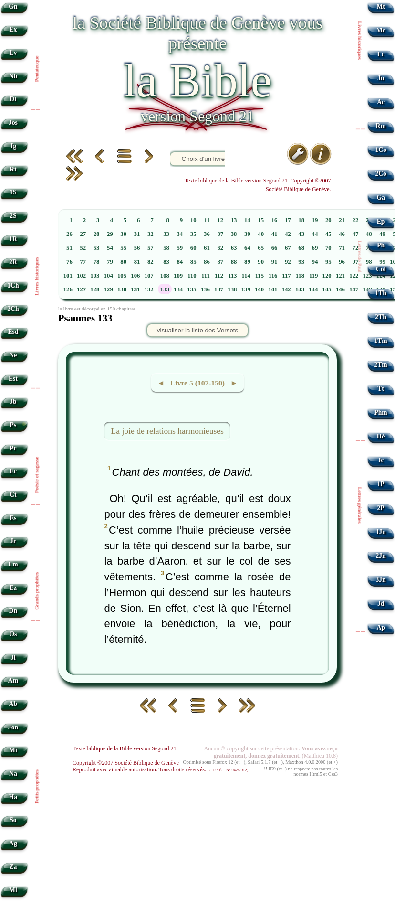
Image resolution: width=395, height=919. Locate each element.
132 (149, 289)
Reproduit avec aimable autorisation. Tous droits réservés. (160, 769)
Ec (13, 471)
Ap (380, 627)
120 (327, 275)
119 (313, 275)
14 (247, 220)
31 (137, 234)
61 (207, 248)
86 (207, 261)
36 (207, 234)
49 (382, 234)
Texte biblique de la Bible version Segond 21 (125, 748)
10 (193, 220)
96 (342, 261)
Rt (13, 169)
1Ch (13, 285)
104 (108, 275)
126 (68, 289)
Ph (381, 245)
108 (164, 275)
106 (135, 275)
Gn (13, 6)
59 (180, 248)
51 (69, 248)
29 (110, 234)
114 (245, 275)
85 (193, 261)
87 (220, 261)
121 (340, 275)
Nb (13, 76)
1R (13, 239)
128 (94, 289)
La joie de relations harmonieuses (167, 431)
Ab (13, 703)
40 (261, 234)
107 (149, 275)
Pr (13, 448)
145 (327, 289)
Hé (381, 436)
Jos (13, 122)
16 (274, 220)
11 (207, 220)
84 (180, 261)
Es (13, 518)
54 (110, 248)
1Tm (380, 340)
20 (328, 220)
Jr (13, 541)
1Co (380, 149)
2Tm (380, 364)
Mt (380, 6)
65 (261, 248)
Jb (13, 401)
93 (301, 261)
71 (342, 248)
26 (69, 234)
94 (315, 261)
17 (288, 220)
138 (232, 289)
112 (219, 275)
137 (218, 289)
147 (353, 289)
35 (193, 234)
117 (286, 275)
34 (180, 234)
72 (356, 248)
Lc (381, 54)
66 (274, 248)
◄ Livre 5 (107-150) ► (197, 383)
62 (220, 248)
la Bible (197, 80)
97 (356, 261)
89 (247, 261)
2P (381, 508)
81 (137, 261)
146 (340, 289)
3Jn (381, 579)
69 (315, 248)
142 (286, 289)
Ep (381, 221)
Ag (13, 843)
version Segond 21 (197, 116)
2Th (380, 317)
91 (274, 261)
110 (192, 275)
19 (315, 220)
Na (13, 773)
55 (123, 248)
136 (205, 289)
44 (315, 234)
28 (97, 234)
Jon (13, 727)
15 (261, 220)
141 (272, 289)
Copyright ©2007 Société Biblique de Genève (126, 762)
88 (234, 261)
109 (178, 275)
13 (234, 220)
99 (382, 261)
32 (150, 234)
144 (313, 289)
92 (288, 261)
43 (301, 234)
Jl (13, 657)
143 (299, 289)
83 (166, 261)
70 (328, 248)
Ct (13, 494)
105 (121, 275)
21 (342, 220)
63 (234, 248)
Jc (381, 460)
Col (380, 269)
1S (13, 192)
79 (110, 261)
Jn (380, 78)
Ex (13, 29)
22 (356, 220)
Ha (13, 797)
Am (13, 680)
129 (108, 289)
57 (150, 248)
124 (380, 275)
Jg (13, 146)
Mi (13, 750)
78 (97, 261)
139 (245, 289)
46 (342, 234)
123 (367, 275)
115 (259, 275)
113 (232, 275)
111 (205, 275)
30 (123, 234)
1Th (380, 293)
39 (247, 234)
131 (135, 289)
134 (178, 289)
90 (261, 261)
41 (274, 234)
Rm (381, 125)
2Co (380, 173)
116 (273, 275)
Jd (380, 603)
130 (121, 289)
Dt (13, 99)
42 (288, 234)
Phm (380, 412)
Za (13, 866)
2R (13, 262)
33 (166, 234)
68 (301, 248)
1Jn (381, 531)
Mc (380, 30)
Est (13, 378)
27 (83, 234)
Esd (13, 331)
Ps (13, 424)
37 (220, 234)
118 (300, 275)
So (13, 819)
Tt (380, 388)
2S (13, 215)
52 (83, 248)
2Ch (13, 308)
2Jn (381, 555)
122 (353, 275)
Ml (13, 890)
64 (247, 248)
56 (137, 248)
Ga (380, 197)
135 (191, 289)
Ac (381, 102)
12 (220, 220)
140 (259, 289)
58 (166, 248)
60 (193, 248)
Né (13, 355)
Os (13, 634)
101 (68, 275)
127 (81, 289)
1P (381, 484)
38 (234, 234)
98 (369, 261)
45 (328, 234)
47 (356, 234)
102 (81, 275)
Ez (13, 587)
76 (69, 261)
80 (123, 261)
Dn (13, 610)
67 (288, 248)
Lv (13, 52)
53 (97, 248)
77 (83, 261)
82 (150, 261)
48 (369, 234)
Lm (13, 564)
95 (328, 261)
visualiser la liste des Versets (197, 330)
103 (94, 275)
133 (164, 289)
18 (301, 220)
